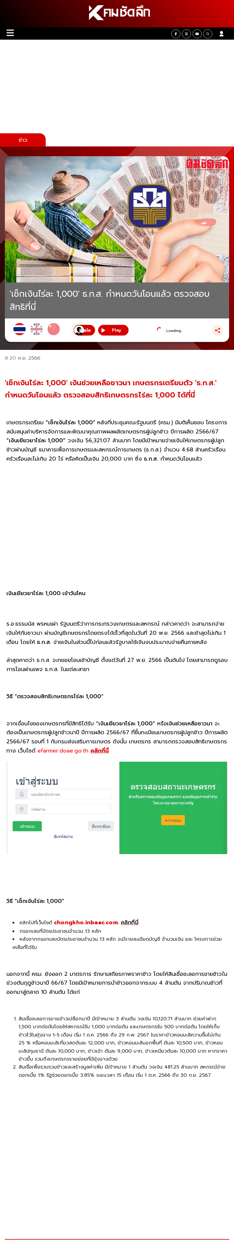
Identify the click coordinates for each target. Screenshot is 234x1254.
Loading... (174, 330)
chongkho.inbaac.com (86, 922)
